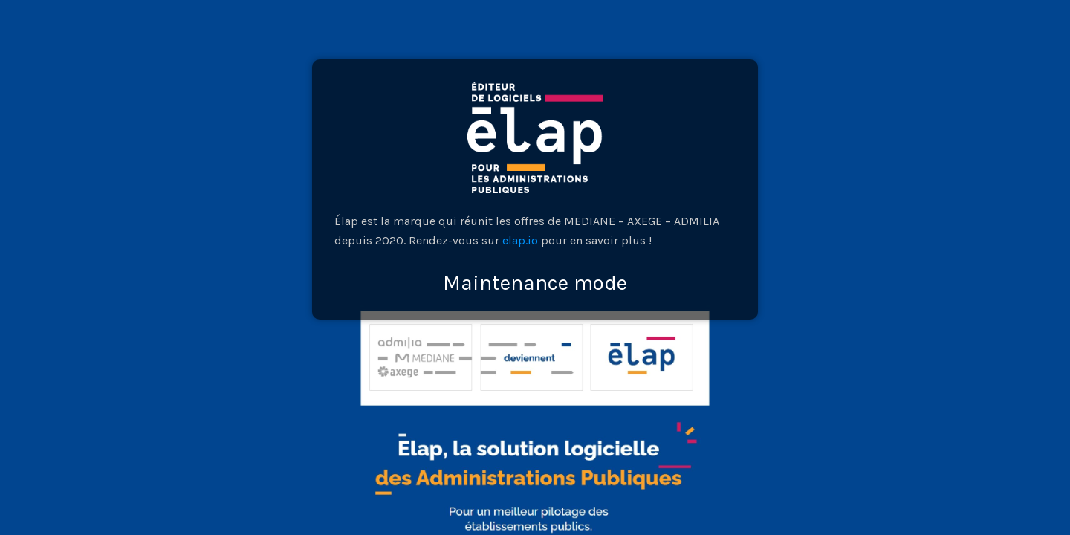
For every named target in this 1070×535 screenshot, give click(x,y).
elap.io (520, 240)
